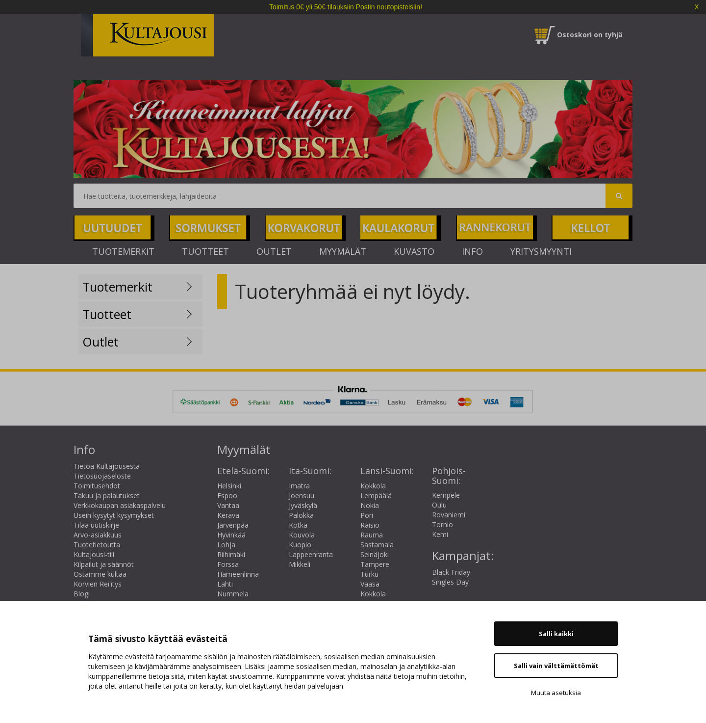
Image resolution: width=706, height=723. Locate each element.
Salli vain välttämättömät (556, 665)
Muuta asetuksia (556, 692)
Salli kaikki (556, 633)
